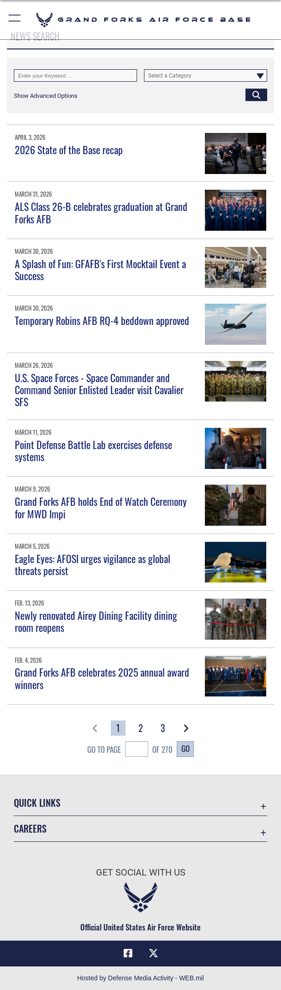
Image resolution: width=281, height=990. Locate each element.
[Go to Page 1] (118, 728)
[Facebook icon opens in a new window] (128, 953)
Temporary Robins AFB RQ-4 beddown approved (102, 320)
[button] (15, 19)
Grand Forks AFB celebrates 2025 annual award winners (102, 678)
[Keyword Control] (75, 75)
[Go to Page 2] (140, 728)
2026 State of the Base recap (69, 149)
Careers (30, 828)
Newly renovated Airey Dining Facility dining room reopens (96, 621)
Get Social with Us (140, 872)
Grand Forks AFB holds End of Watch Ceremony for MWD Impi (101, 507)
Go (185, 748)
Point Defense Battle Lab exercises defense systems (93, 450)
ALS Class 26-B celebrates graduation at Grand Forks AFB (101, 212)
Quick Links (37, 803)
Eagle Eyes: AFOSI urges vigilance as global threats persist (92, 564)
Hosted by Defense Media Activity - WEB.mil (140, 978)
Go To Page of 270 (130, 750)
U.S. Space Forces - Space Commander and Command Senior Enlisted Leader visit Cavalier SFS (99, 389)
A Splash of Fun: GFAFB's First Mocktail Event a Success (100, 269)
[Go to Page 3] (162, 728)
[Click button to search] (256, 95)
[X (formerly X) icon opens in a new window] (153, 953)
